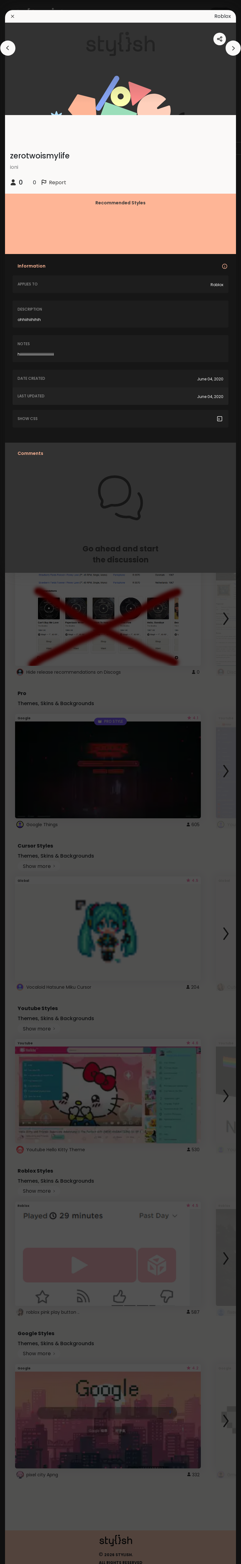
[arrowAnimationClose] (8, 48)
